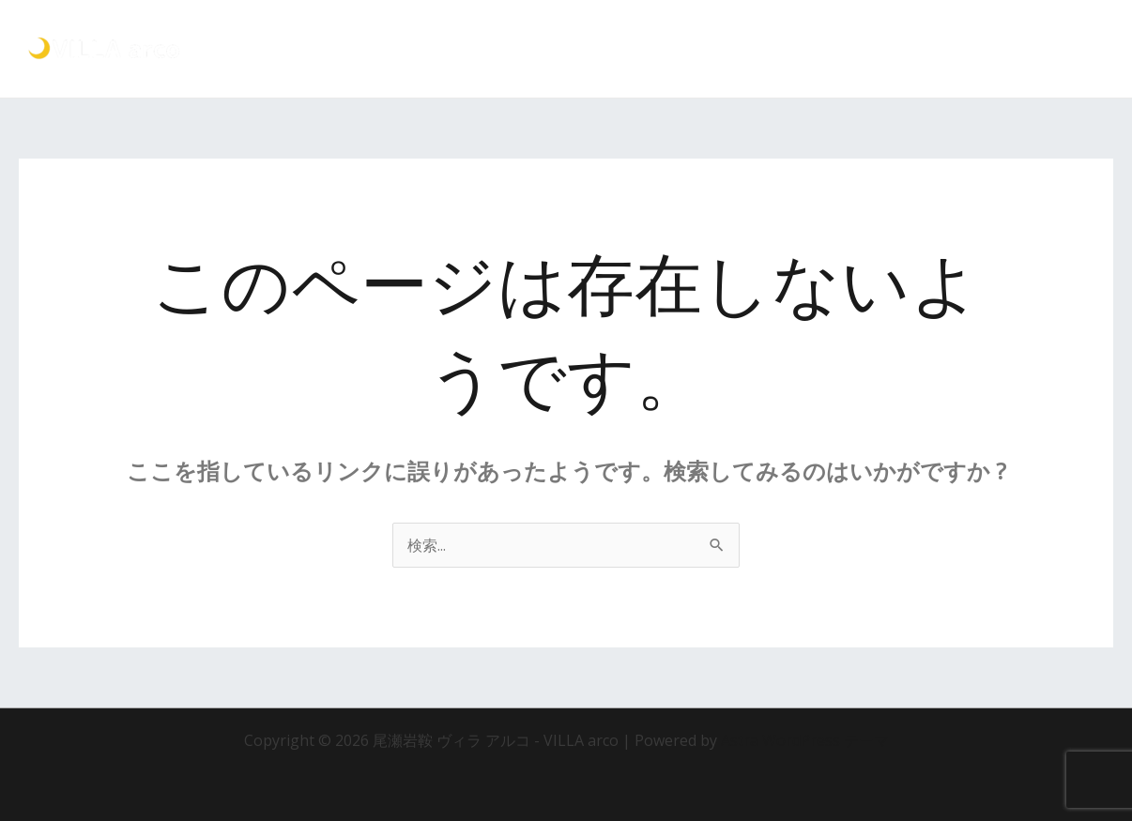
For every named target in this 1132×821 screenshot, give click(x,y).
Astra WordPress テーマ (805, 740)
